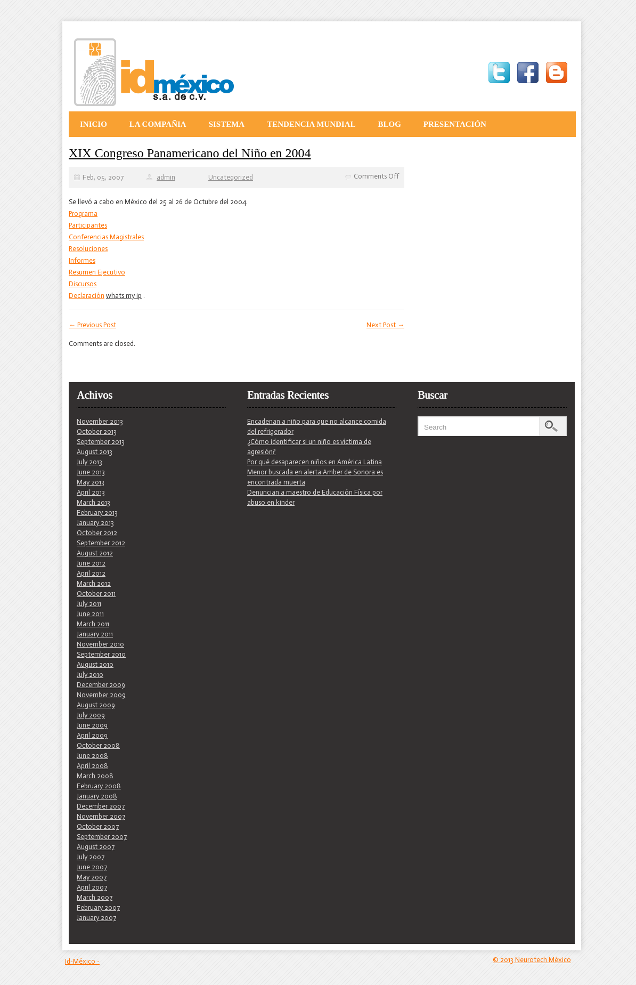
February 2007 (98, 907)
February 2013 (97, 512)
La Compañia (157, 124)
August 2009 (96, 705)
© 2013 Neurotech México (532, 960)
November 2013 (100, 421)
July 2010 (90, 675)
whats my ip (124, 296)
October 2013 (97, 431)
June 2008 (92, 756)
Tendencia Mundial (311, 124)
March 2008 (95, 776)
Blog (389, 124)
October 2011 (96, 594)
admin (166, 177)
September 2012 (101, 543)
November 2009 (101, 695)
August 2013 (94, 452)
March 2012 (94, 583)
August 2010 (95, 664)
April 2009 (92, 735)
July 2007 (90, 857)
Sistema (227, 124)
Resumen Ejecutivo (97, 272)
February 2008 (99, 786)
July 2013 (89, 462)
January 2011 (95, 634)
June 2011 (90, 614)
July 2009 (91, 715)
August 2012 (95, 553)
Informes (82, 260)
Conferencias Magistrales (106, 237)
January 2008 (97, 796)
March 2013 (93, 502)
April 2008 (92, 766)
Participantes (88, 225)
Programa (83, 213)
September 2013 (101, 442)
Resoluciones (88, 249)
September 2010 (101, 654)
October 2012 (97, 533)
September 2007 (102, 837)
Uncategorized (230, 177)
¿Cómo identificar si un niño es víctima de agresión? (309, 447)
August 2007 (96, 847)
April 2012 (91, 573)
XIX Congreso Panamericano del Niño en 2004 (190, 153)
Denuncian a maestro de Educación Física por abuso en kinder (314, 497)
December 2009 (101, 685)
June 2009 (92, 725)
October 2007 (98, 826)
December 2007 (101, 806)
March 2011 (93, 624)
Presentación (454, 124)
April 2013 (91, 492)
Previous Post (92, 325)
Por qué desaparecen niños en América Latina (314, 462)
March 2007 (94, 897)
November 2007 (101, 816)
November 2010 (100, 644)
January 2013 (95, 523)
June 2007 (92, 867)
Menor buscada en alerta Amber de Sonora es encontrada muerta (315, 477)
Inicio (93, 124)
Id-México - (82, 961)
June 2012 (91, 563)
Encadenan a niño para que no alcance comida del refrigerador (316, 426)
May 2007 (92, 877)
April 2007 (92, 887)
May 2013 (90, 482)
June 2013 (91, 472)
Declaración (86, 296)
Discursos (82, 284)
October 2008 (98, 745)
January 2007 (96, 918)
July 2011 (89, 604)
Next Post (385, 325)
